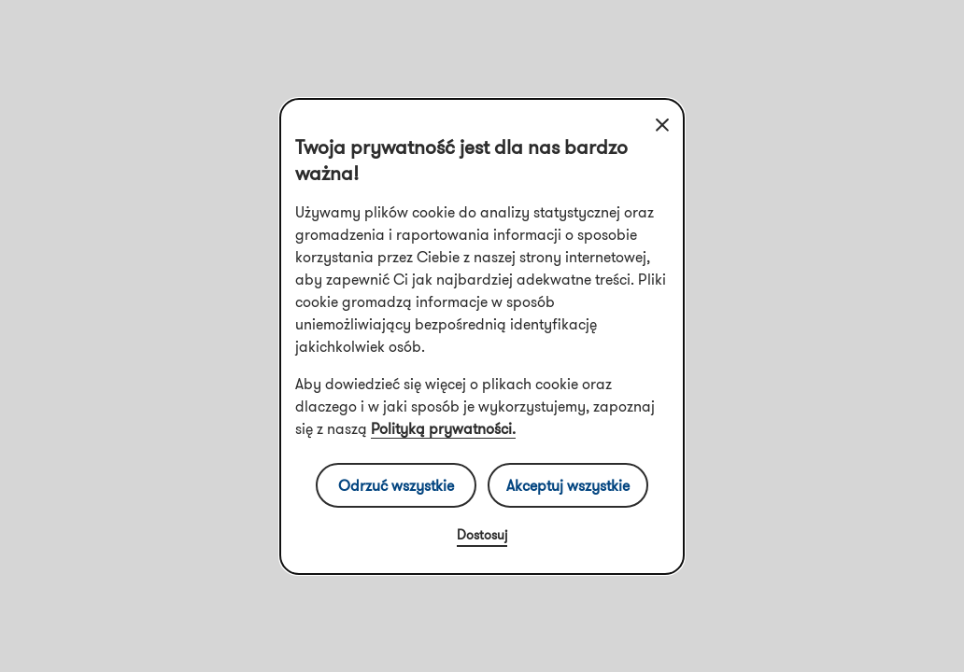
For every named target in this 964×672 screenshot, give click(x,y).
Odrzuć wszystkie (396, 485)
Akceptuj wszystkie (568, 485)
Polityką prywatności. (443, 428)
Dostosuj (482, 534)
